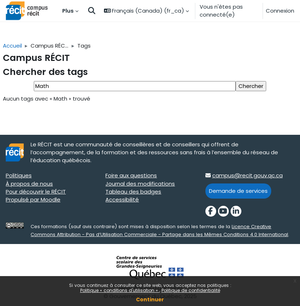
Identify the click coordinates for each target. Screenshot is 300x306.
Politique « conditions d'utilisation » (119, 290)
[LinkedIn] (236, 211)
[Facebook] (210, 211)
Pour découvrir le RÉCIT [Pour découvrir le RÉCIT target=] (36, 191)
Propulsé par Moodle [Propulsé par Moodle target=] (33, 199)
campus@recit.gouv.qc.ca (247, 175)
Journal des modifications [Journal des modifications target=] (140, 183)
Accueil (12, 45)
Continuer (150, 299)
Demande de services (238, 191)
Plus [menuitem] (68, 10)
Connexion (280, 10)
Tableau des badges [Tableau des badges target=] (133, 191)
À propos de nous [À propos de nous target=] (29, 183)
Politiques (19, 175)
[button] (91, 11)
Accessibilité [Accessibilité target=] (122, 199)
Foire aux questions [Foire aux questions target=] (131, 175)
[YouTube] (223, 211)
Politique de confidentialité (191, 290)
